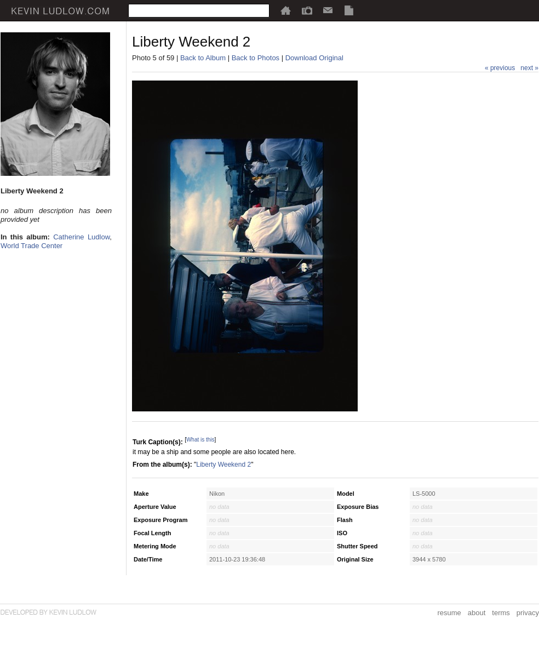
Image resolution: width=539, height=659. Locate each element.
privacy (528, 613)
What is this (200, 440)
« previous (500, 68)
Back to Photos (255, 58)
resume (449, 613)
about (477, 613)
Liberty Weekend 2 (223, 464)
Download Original (314, 58)
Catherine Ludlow (81, 237)
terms (501, 613)
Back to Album (203, 58)
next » (529, 68)
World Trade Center (31, 246)
